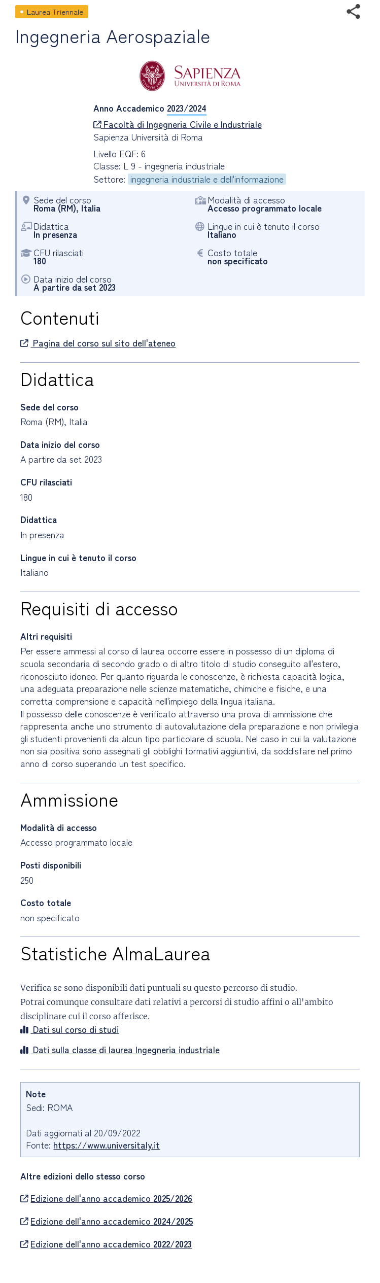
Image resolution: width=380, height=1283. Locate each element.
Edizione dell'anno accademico (106, 1198)
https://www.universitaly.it (106, 1144)
